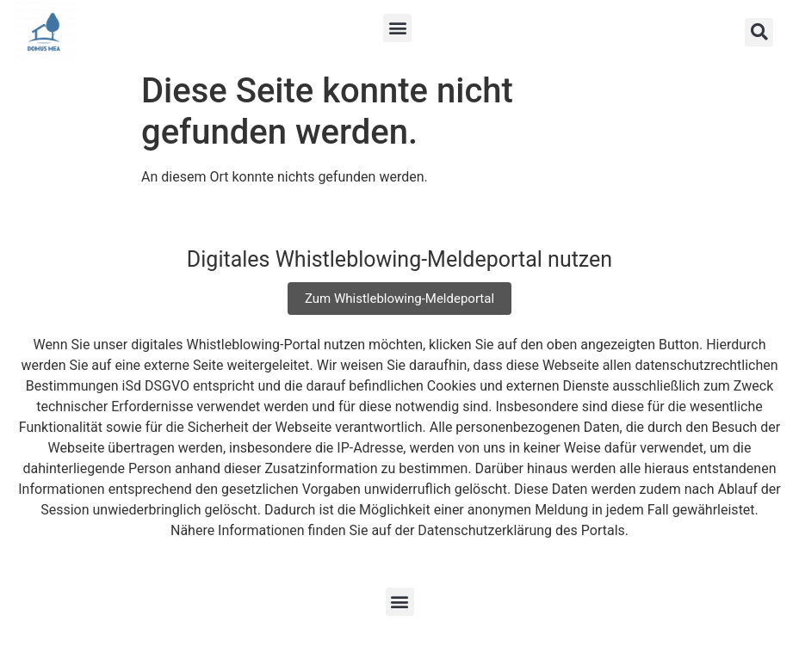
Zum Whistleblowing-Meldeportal (399, 298)
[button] (397, 28)
